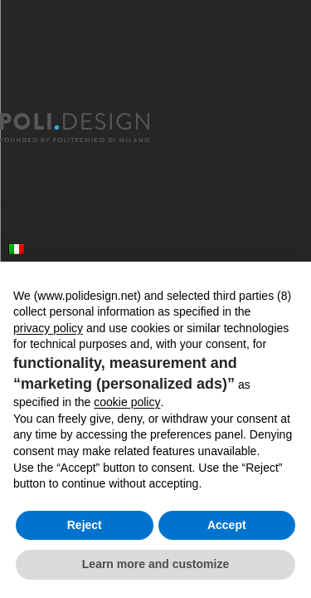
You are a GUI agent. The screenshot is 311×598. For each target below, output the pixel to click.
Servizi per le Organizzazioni (92, 203)
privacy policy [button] (48, 328)
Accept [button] (226, 525)
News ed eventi (51, 226)
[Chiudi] (10, 103)
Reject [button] (84, 525)
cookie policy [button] (127, 402)
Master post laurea (63, 159)
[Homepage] (89, 128)
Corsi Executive (51, 181)
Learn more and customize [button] (155, 564)
